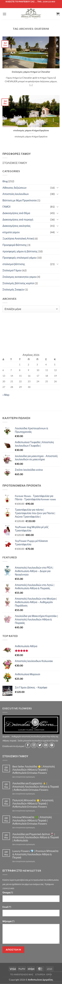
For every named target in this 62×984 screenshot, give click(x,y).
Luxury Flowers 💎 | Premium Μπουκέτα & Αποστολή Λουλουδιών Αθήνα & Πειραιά (35, 854)
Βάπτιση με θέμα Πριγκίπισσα (19, 200)
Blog (5, 181)
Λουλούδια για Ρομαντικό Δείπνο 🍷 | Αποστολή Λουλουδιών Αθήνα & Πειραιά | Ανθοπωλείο (35, 837)
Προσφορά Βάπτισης (14, 244)
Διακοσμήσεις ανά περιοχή (17, 219)
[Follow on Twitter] (39, 745)
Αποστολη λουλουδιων (15, 193)
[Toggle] (58, 187)
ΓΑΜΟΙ (6, 206)
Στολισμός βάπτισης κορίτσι (18, 283)
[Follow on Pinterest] (52, 745)
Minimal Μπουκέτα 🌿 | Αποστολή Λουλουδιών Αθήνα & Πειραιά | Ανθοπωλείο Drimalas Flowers (32, 820)
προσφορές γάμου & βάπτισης (20, 251)
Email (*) (6, 906)
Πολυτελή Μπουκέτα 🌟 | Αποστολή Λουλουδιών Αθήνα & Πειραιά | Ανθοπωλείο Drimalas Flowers (32, 803)
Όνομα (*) (7, 892)
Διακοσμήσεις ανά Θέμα (16, 213)
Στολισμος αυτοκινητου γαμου (19, 276)
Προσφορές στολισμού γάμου (19, 257)
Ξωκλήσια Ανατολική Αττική (18, 238)
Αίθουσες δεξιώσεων (14, 187)
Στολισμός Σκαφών (13, 289)
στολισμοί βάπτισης (13, 264)
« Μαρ (5, 394)
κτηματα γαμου (11, 232)
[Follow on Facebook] (28, 745)
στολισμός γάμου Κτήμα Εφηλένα (31, 130)
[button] (4, 14)
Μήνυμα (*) (8, 921)
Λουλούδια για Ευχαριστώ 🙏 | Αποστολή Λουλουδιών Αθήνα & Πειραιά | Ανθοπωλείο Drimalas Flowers (35, 786)
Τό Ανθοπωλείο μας (21, 974)
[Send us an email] (45, 745)
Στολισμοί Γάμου (11, 270)
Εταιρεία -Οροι (43, 974)
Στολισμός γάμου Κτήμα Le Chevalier (31, 71)
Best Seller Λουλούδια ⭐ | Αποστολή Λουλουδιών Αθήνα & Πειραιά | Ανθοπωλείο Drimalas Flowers (33, 769)
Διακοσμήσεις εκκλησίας (16, 225)
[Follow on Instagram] (34, 745)
